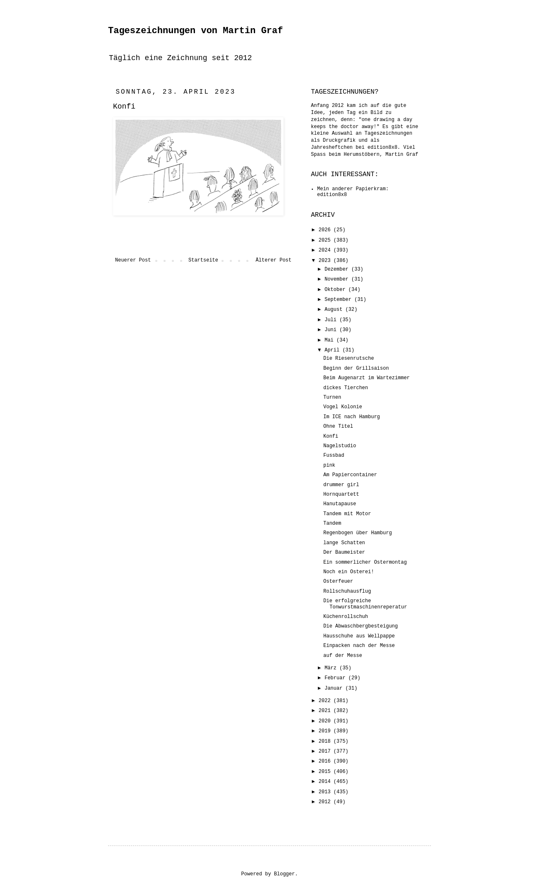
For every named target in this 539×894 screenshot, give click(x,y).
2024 (326, 250)
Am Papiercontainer (350, 475)
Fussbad (333, 455)
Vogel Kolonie (342, 407)
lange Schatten (344, 543)
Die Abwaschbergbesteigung (360, 626)
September (339, 300)
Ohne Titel (338, 426)
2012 (326, 802)
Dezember (338, 269)
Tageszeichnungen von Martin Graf (195, 31)
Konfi (330, 436)
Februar (337, 678)
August (335, 310)
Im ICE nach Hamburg (351, 417)
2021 (326, 711)
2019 (326, 731)
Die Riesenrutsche (348, 358)
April (333, 350)
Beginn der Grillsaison (356, 368)
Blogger (284, 874)
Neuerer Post (133, 260)
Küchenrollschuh (345, 617)
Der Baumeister (344, 552)
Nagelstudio (339, 446)
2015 (326, 772)
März (332, 668)
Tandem (332, 523)
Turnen (332, 397)
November (338, 279)
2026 (326, 230)
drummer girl (341, 485)
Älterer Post (273, 260)
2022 (326, 701)
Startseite (203, 260)
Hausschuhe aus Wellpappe (359, 636)
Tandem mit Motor (347, 514)
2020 (326, 721)
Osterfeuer (338, 581)
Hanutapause (339, 504)
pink (329, 465)
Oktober (337, 290)
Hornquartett (341, 494)
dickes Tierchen (345, 388)
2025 (326, 240)
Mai (331, 340)
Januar (335, 688)
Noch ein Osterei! (348, 572)
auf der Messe (342, 656)
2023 (326, 261)
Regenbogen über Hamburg (357, 533)
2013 (326, 792)
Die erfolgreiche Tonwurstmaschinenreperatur (365, 604)
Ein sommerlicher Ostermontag (365, 562)
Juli (332, 320)
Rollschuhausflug (347, 591)
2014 (326, 782)
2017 (326, 751)
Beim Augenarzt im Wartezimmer (366, 378)
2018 (326, 741)
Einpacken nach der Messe (359, 646)
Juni (332, 330)
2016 (326, 761)
